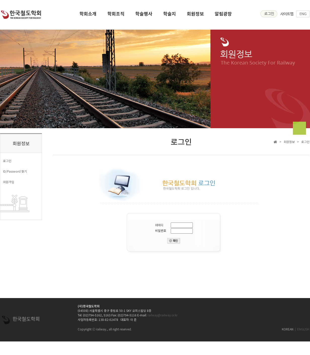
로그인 (7, 161)
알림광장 (223, 15)
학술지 (169, 15)
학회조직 (115, 15)
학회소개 (88, 15)
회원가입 (8, 182)
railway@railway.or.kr (163, 315)
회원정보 (195, 15)
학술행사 (143, 15)
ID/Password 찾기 (15, 171)
